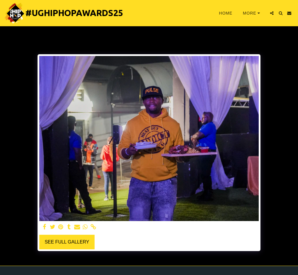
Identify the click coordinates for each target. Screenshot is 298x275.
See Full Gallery (67, 241)
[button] (272, 13)
